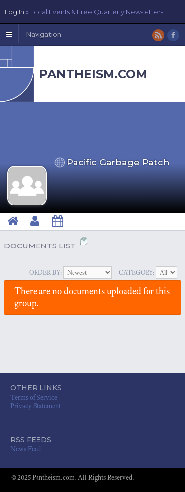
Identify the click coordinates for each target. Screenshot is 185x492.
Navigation (43, 34)
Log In (85, 12)
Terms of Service (33, 397)
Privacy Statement (35, 406)
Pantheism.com (93, 74)
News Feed (25, 449)
